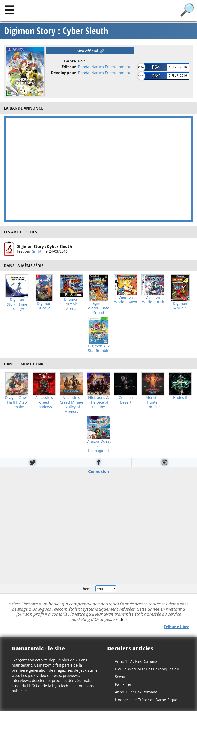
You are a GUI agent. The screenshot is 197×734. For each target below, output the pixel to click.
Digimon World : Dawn (125, 299)
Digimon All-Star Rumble (98, 348)
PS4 (156, 67)
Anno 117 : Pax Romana (136, 661)
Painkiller (123, 684)
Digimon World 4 (180, 305)
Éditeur (69, 66)
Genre (70, 60)
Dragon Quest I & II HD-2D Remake (17, 402)
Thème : (98, 588)
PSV (156, 76)
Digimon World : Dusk (153, 299)
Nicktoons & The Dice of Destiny (98, 402)
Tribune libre (176, 626)
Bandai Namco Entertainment (104, 66)
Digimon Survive (44, 305)
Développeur (63, 72)
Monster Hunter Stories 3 (152, 402)
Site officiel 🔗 (90, 50)
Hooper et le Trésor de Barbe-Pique (146, 699)
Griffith (38, 251)
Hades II (180, 397)
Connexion (98, 471)
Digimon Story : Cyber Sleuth (56, 30)
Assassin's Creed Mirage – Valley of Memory (71, 404)
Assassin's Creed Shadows (44, 402)
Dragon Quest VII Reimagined (99, 446)
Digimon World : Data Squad (98, 308)
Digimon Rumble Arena (71, 304)
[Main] (10, 9)
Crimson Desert (126, 400)
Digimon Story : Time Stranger (17, 304)
